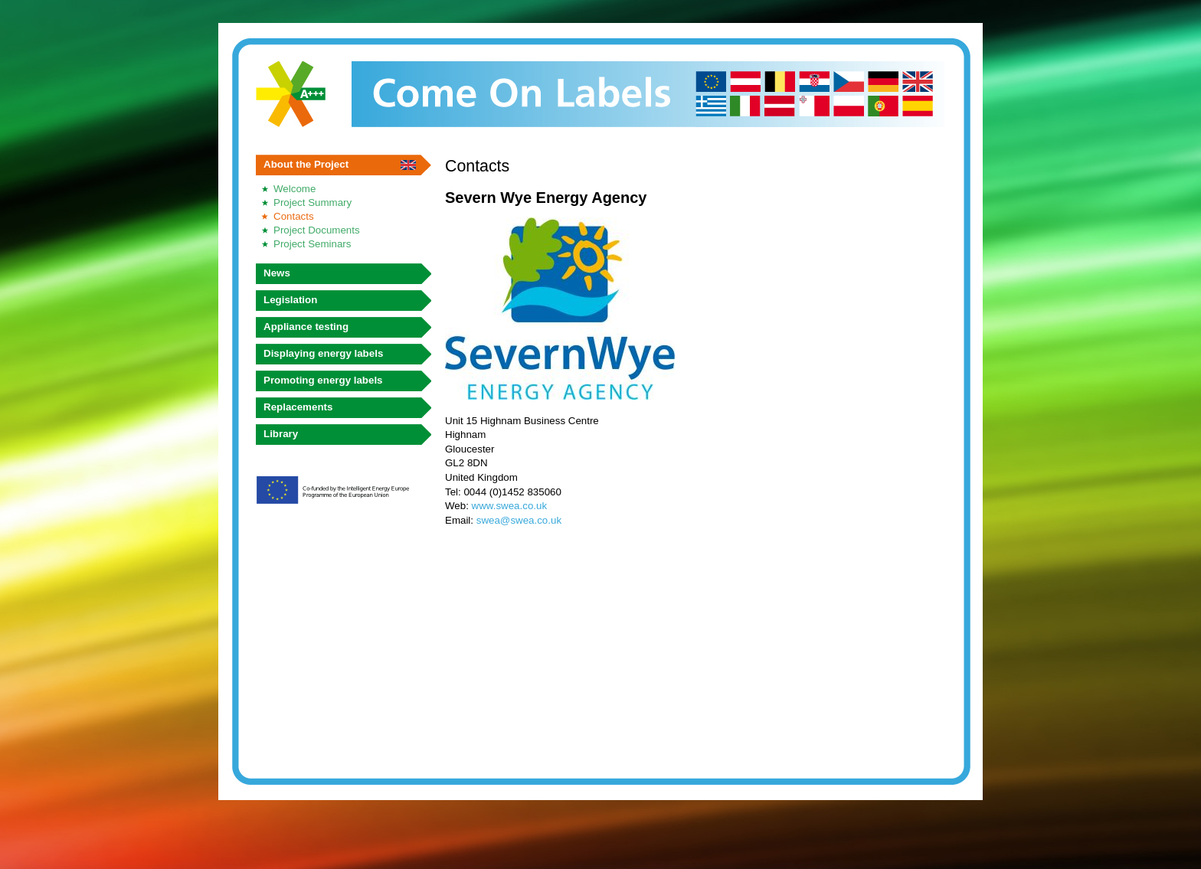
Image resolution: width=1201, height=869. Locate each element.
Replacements (297, 407)
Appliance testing (306, 326)
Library (280, 433)
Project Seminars (312, 244)
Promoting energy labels (323, 380)
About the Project (306, 164)
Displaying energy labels (323, 353)
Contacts (293, 216)
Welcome (294, 188)
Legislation (290, 299)
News (276, 273)
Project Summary (312, 202)
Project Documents (316, 230)
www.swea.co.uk (510, 505)
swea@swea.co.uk (518, 520)
